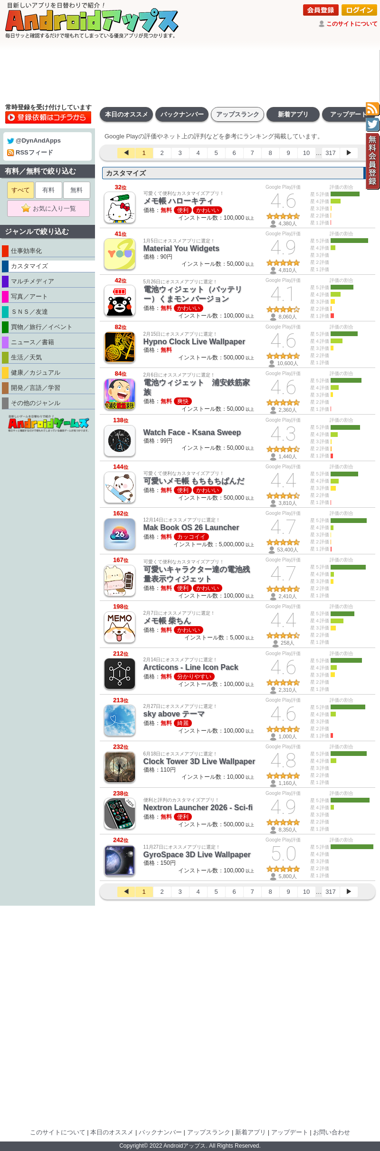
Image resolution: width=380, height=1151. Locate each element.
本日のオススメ (126, 114)
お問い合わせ (331, 1132)
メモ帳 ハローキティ (178, 201)
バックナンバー (182, 114)
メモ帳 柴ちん (167, 621)
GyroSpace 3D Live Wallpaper (197, 855)
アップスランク (237, 114)
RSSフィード (30, 152)
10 (306, 152)
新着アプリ (293, 114)
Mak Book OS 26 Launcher (191, 527)
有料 (48, 189)
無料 (76, 189)
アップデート (348, 114)
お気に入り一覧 (51, 208)
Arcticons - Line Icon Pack (190, 667)
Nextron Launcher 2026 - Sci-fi (198, 807)
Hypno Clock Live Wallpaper (194, 342)
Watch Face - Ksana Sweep (192, 432)
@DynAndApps (34, 140)
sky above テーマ (174, 714)
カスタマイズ (126, 173)
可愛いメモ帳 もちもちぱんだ (193, 481)
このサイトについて (352, 23)
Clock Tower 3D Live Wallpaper (199, 761)
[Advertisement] (190, 76)
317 (330, 152)
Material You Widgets (181, 248)
